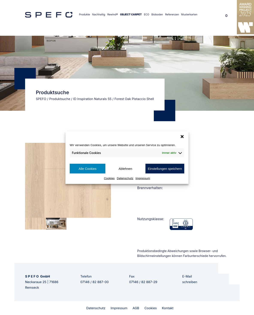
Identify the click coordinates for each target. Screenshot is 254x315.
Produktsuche (59, 99)
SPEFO (41, 99)
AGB (136, 308)
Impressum (143, 178)
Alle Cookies (87, 168)
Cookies (109, 178)
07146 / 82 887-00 (94, 282)
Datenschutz (125, 178)
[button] (182, 136)
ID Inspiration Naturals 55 (92, 99)
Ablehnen (125, 168)
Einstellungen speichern (165, 168)
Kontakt (168, 308)
